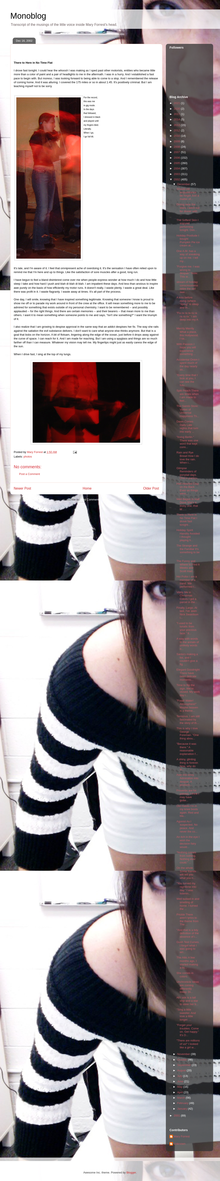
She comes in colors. (184, 974)
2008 (177, 146)
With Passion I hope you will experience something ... (186, 349)
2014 (177, 119)
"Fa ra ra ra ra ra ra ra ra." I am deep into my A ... (187, 318)
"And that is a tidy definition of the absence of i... (187, 933)
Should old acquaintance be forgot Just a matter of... (187, 194)
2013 (177, 125)
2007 (177, 152)
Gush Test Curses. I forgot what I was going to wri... (187, 947)
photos (28, 456)
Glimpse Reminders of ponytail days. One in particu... (187, 473)
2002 (177, 179)
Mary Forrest (182, 1136)
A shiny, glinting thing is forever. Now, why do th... (187, 764)
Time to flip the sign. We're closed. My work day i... (188, 690)
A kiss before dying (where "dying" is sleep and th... (187, 302)
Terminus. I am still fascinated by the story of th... (188, 720)
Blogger (131, 1172)
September (184, 1065)
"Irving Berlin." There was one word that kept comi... (187, 442)
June (180, 1081)
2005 (177, 163)
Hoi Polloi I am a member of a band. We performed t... (186, 581)
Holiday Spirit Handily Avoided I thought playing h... (188, 535)
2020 (177, 108)
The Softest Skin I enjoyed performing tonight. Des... (187, 225)
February (183, 1103)
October (182, 1059)
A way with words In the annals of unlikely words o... (187, 643)
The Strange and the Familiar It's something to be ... (188, 550)
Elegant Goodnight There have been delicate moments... (188, 674)
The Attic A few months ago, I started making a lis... (187, 962)
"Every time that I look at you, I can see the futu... (187, 380)
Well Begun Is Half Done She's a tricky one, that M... (187, 504)
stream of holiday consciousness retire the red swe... (187, 287)
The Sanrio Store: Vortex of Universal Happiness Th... (187, 411)
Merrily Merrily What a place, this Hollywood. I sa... (187, 333)
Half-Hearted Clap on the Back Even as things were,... (187, 488)
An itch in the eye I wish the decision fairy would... (187, 842)
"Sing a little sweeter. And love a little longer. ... (186, 1014)
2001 (177, 1115)
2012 (177, 130)
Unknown (179, 1143)
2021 (177, 103)
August (182, 1070)
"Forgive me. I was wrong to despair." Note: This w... (187, 271)
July (180, 1076)
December (184, 184)
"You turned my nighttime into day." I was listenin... (186, 888)
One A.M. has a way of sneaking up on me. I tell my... (188, 256)
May (180, 1086)
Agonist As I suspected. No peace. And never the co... (186, 826)
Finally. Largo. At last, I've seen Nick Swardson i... (187, 612)
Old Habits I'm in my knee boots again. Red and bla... (187, 811)
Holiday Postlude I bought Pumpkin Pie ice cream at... (188, 240)
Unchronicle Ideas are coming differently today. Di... (187, 987)
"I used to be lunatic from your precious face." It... (186, 628)
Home (87, 488)
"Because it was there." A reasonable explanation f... (187, 749)
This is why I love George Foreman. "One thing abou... (187, 733)
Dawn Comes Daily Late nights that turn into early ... (187, 426)
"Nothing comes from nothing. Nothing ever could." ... (186, 857)
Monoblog (28, 15)
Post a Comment (29, 474)
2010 (177, 135)
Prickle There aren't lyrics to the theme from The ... (187, 919)
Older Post (151, 488)
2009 (177, 141)
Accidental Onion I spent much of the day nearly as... (187, 364)
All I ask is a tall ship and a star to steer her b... (187, 1001)
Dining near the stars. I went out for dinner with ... (187, 209)
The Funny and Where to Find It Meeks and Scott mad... (187, 566)
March (181, 1097)
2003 (177, 174)
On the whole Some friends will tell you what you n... (186, 873)
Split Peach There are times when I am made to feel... (187, 395)
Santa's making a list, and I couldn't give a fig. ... (187, 659)
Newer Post (22, 488)
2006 (177, 157)
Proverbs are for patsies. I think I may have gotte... (187, 795)
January (182, 1108)
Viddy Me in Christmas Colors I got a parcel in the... (186, 597)
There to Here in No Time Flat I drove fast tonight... (186, 519)
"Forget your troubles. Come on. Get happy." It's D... (187, 1030)
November (184, 1054)
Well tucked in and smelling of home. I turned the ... (187, 904)
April (180, 1092)
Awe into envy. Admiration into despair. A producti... (187, 779)
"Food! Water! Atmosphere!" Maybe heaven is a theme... (187, 705)
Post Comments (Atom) (94, 499)
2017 (177, 114)
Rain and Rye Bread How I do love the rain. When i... (187, 457)
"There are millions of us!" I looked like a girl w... (188, 1044)
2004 (177, 168)
